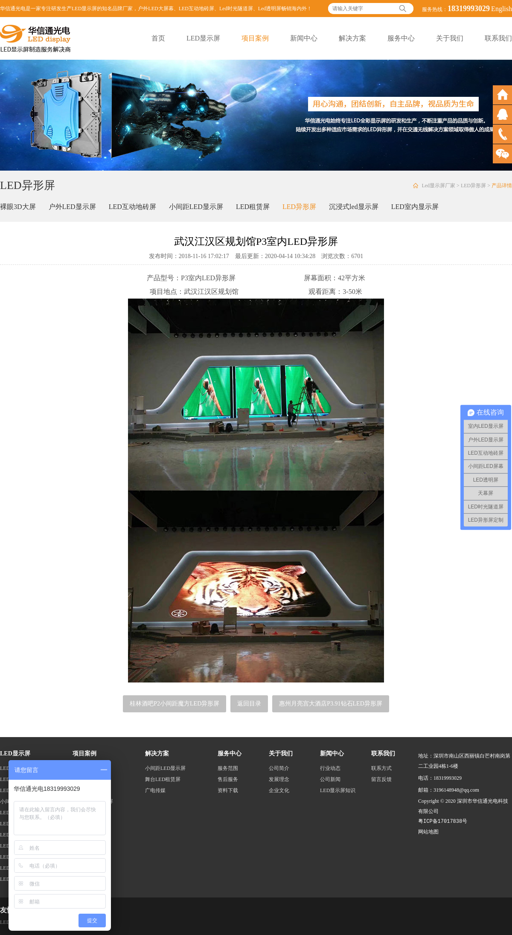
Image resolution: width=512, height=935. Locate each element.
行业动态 (330, 768)
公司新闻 (330, 779)
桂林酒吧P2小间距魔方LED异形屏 (174, 703)
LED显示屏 (203, 38)
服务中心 (401, 38)
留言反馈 (381, 779)
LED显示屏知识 (337, 790)
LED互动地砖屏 (196, 9)
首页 (158, 38)
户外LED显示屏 (72, 206)
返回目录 (249, 703)
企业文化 (279, 790)
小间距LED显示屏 (196, 206)
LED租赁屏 (253, 206)
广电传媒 (155, 790)
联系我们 (498, 38)
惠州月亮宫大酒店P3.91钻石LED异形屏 (330, 703)
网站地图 (428, 832)
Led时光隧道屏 (236, 9)
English (501, 8)
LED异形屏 (473, 186)
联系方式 (381, 768)
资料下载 (228, 790)
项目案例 (255, 38)
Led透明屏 (270, 9)
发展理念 (279, 779)
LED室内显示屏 (415, 206)
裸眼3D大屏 (18, 206)
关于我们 (449, 38)
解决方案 (352, 38)
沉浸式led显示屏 (353, 206)
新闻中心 (303, 38)
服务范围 (228, 768)
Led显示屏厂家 (438, 186)
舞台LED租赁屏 (162, 779)
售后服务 (228, 779)
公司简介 (279, 768)
